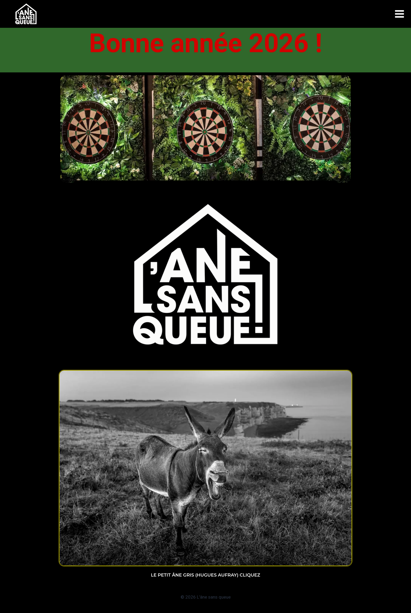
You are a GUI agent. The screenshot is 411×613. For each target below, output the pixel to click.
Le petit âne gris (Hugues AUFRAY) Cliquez (205, 575)
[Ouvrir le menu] (399, 14)
